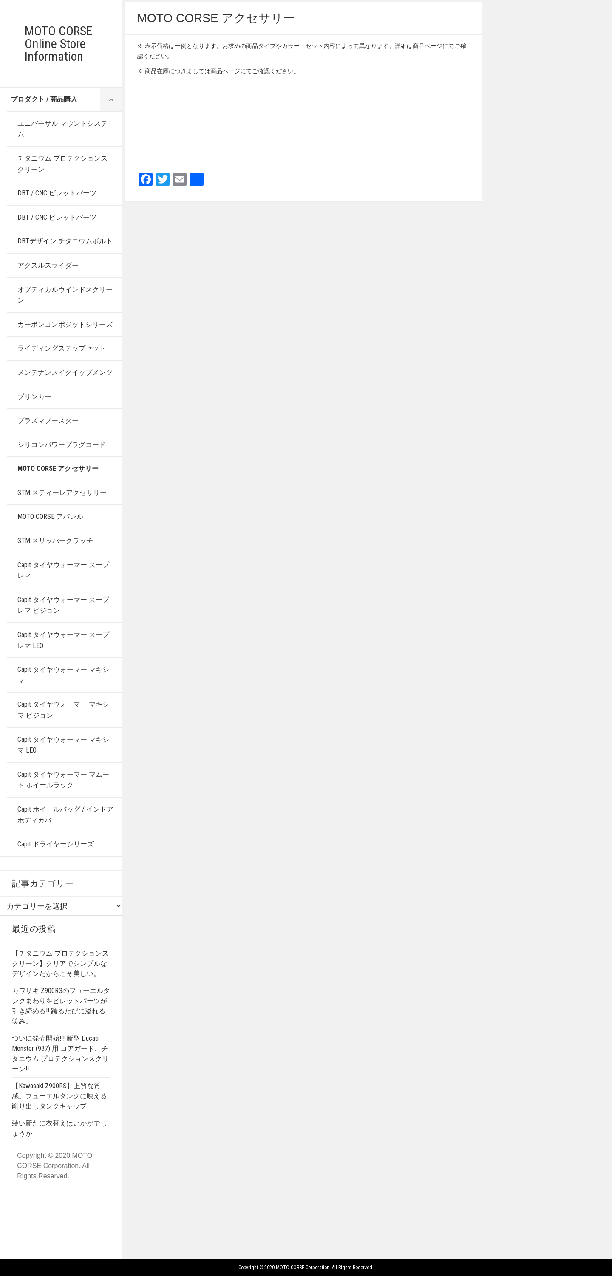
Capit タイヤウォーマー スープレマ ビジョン (63, 605)
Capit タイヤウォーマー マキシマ (63, 675)
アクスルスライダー (48, 265)
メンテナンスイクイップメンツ (65, 372)
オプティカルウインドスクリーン (65, 295)
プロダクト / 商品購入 (44, 99)
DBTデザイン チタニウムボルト (65, 241)
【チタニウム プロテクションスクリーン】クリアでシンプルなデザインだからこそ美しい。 (60, 963)
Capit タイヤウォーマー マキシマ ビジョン (63, 709)
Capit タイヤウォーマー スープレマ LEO (63, 640)
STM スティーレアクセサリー (62, 493)
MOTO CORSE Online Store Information (59, 43)
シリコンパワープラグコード (61, 445)
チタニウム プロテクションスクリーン (62, 163)
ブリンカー (34, 397)
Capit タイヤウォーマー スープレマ (63, 570)
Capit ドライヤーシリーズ (55, 844)
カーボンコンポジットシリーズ (65, 324)
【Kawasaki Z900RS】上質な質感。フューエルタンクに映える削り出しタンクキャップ (59, 1096)
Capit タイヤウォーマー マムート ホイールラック (63, 779)
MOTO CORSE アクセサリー (58, 468)
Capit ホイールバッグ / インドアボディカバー (65, 814)
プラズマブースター (48, 420)
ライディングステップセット (61, 348)
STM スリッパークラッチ (55, 541)
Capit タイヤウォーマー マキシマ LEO (63, 745)
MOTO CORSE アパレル (50, 516)
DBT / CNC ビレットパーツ (56, 193)
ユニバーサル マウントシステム (62, 129)
